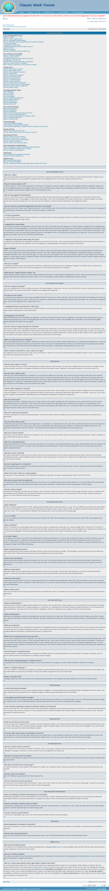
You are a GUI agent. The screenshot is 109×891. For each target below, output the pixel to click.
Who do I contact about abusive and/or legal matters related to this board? (25, 163)
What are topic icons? (9, 104)
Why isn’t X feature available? (12, 162)
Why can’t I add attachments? (12, 80)
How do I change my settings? (12, 55)
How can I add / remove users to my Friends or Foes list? (20, 132)
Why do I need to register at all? (12, 39)
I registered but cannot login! (11, 45)
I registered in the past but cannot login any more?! (18, 46)
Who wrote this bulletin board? (12, 160)
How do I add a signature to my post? (14, 72)
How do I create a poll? (10, 73)
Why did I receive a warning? (11, 81)
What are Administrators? (10, 108)
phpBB (10, 888)
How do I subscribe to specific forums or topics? (17, 148)
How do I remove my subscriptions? (13, 150)
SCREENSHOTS (49, 12)
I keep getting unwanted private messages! (16, 125)
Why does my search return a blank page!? (16, 139)
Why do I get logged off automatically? (14, 40)
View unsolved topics (8, 25)
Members (102, 18)
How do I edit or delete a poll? (12, 76)
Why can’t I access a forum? (11, 78)
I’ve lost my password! (9, 43)
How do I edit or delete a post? (12, 70)
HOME (22, 12)
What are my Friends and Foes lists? (14, 131)
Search (95, 18)
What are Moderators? (10, 110)
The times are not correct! (11, 57)
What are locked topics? (10, 102)
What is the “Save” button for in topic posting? (16, 84)
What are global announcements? (13, 98)
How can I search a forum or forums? (14, 136)
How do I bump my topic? (10, 87)
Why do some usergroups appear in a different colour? (19, 116)
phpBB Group (56, 847)
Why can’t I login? (8, 37)
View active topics (21, 26)
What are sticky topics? (10, 101)
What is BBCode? (8, 91)
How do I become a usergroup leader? (14, 114)
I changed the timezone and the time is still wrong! (18, 58)
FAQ (89, 18)
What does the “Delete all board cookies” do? (16, 51)
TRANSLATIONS (63, 12)
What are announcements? (11, 99)
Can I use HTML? (8, 93)
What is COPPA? (8, 48)
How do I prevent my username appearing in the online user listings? (23, 42)
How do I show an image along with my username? (18, 61)
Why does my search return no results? (14, 138)
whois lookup (36, 867)
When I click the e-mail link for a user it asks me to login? (20, 64)
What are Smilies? (8, 95)
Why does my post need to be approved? (15, 86)
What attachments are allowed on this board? (16, 154)
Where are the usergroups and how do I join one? (18, 113)
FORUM (30, 12)
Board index (6, 29)
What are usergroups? (10, 111)
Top (4, 180)
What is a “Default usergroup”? (12, 117)
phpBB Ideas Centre (88, 856)
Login (5, 18)
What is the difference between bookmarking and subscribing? (21, 147)
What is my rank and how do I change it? (15, 63)
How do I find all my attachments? (13, 156)
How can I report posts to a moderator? (14, 83)
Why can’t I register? (9, 49)
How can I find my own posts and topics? (15, 143)
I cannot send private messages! (13, 123)
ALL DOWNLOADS (78, 12)
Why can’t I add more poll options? (13, 75)
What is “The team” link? (10, 119)
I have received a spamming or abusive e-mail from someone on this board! (25, 126)
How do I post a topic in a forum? (13, 69)
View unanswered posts (9, 26)
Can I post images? (9, 96)
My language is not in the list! (12, 60)
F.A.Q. (38, 12)
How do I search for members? (12, 141)
